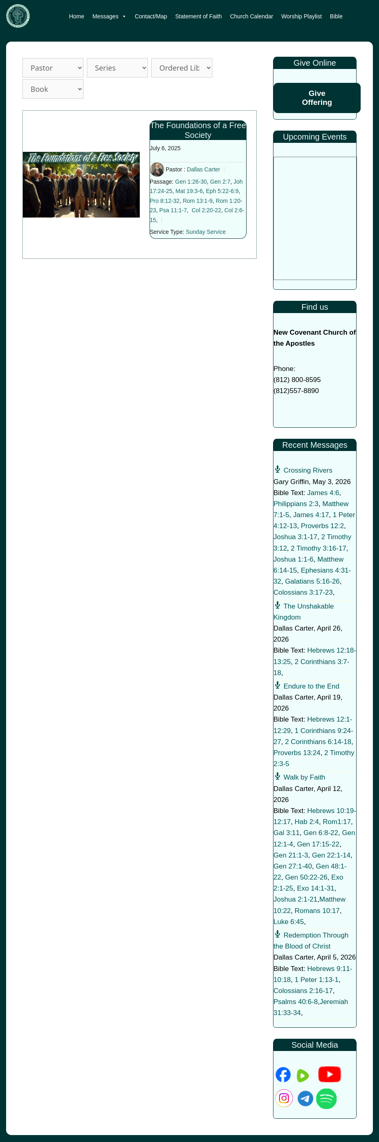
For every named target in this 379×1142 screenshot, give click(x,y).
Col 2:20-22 (206, 210)
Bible (336, 16)
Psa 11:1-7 (173, 210)
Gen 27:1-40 (292, 866)
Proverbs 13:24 (296, 753)
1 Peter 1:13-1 (317, 980)
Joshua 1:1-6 (293, 559)
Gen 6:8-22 (321, 833)
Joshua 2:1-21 (295, 899)
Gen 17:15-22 (318, 844)
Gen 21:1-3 (290, 855)
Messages (110, 16)
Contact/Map (151, 16)
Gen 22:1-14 (331, 855)
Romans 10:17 (317, 911)
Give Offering (317, 98)
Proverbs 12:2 (322, 526)
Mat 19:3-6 (189, 191)
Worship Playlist (301, 16)
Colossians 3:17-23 (303, 592)
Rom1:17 (337, 822)
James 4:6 (323, 493)
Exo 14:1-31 (316, 888)
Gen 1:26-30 (191, 181)
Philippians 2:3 (296, 504)
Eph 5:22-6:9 (222, 191)
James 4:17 (311, 515)
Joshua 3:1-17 (295, 537)
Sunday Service (206, 232)
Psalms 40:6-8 (295, 1002)
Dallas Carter (203, 169)
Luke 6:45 (288, 922)
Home (76, 16)
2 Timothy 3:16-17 (318, 548)
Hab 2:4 (307, 822)
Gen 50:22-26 (306, 877)
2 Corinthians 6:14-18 (318, 742)
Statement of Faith (198, 16)
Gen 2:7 (220, 181)
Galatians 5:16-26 (312, 581)
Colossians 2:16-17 (303, 991)
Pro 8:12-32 (165, 201)
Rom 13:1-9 (197, 201)
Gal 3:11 (286, 833)
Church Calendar (251, 16)
